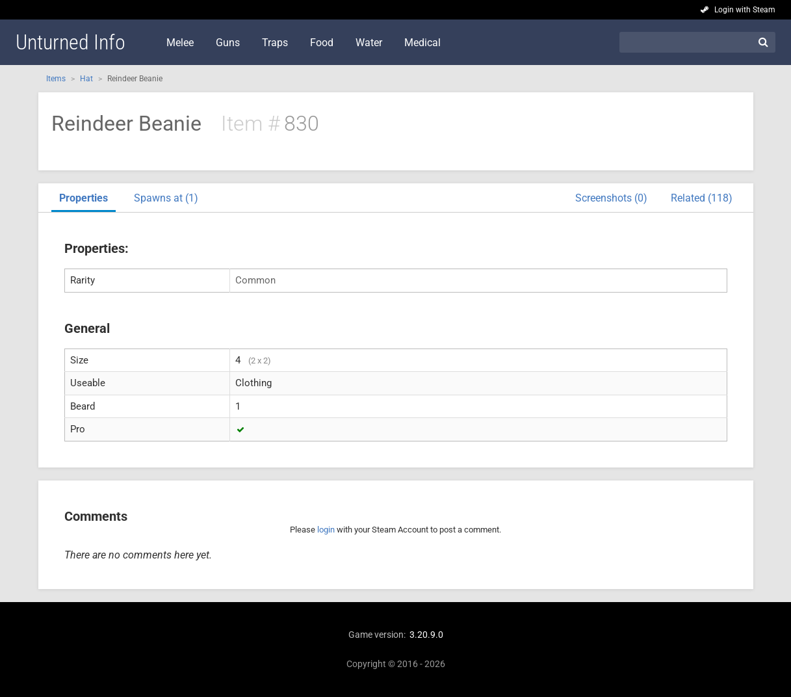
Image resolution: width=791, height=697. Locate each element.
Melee (180, 42)
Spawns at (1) (166, 198)
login (326, 529)
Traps (275, 42)
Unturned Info (70, 42)
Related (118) (702, 198)
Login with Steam (744, 9)
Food (321, 42)
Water (369, 42)
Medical (422, 42)
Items (56, 78)
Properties (83, 198)
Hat (86, 78)
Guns (228, 42)
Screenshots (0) (611, 198)
